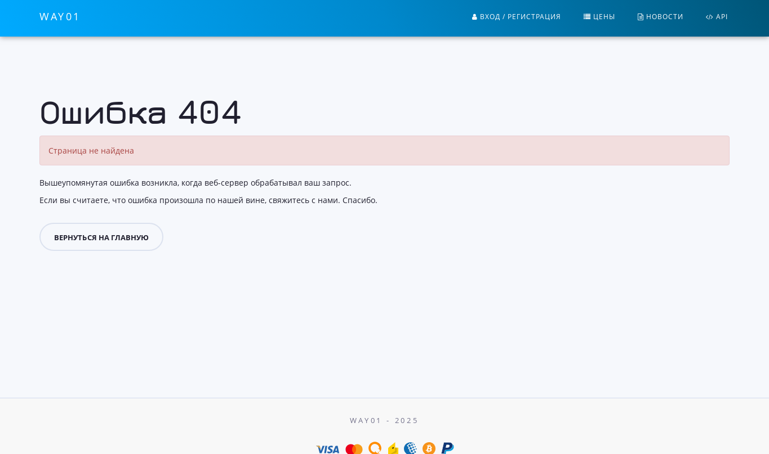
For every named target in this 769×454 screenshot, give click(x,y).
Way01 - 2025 (384, 420)
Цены (599, 16)
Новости (660, 16)
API (717, 16)
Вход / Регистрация (516, 16)
